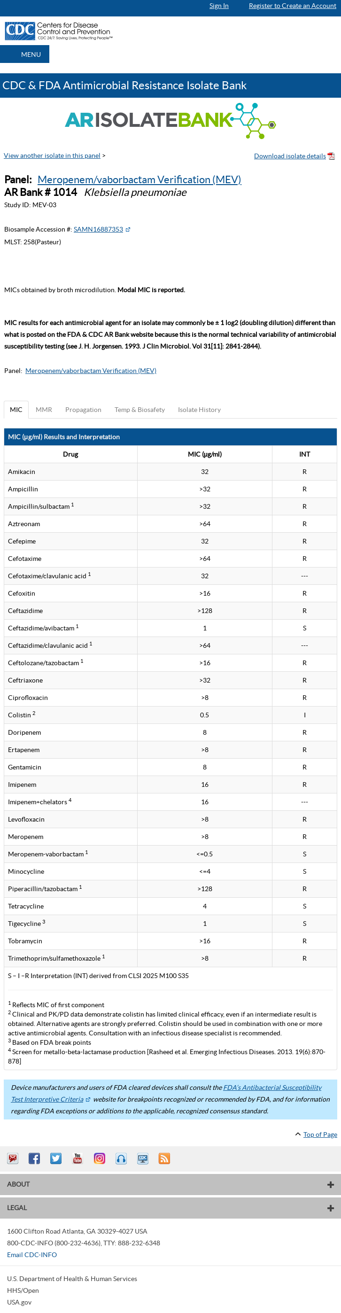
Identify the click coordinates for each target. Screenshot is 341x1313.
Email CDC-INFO (32, 1255)
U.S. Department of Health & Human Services (72, 1278)
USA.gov (19, 1302)
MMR (44, 409)
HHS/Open (23, 1290)
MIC (16, 409)
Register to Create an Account (292, 5)
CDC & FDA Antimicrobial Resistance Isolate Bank (124, 85)
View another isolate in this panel (52, 155)
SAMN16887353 (98, 229)
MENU (31, 54)
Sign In (219, 5)
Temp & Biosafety (140, 409)
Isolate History (199, 409)
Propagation (83, 409)
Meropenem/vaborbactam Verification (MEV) (139, 179)
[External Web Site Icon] (127, 229)
